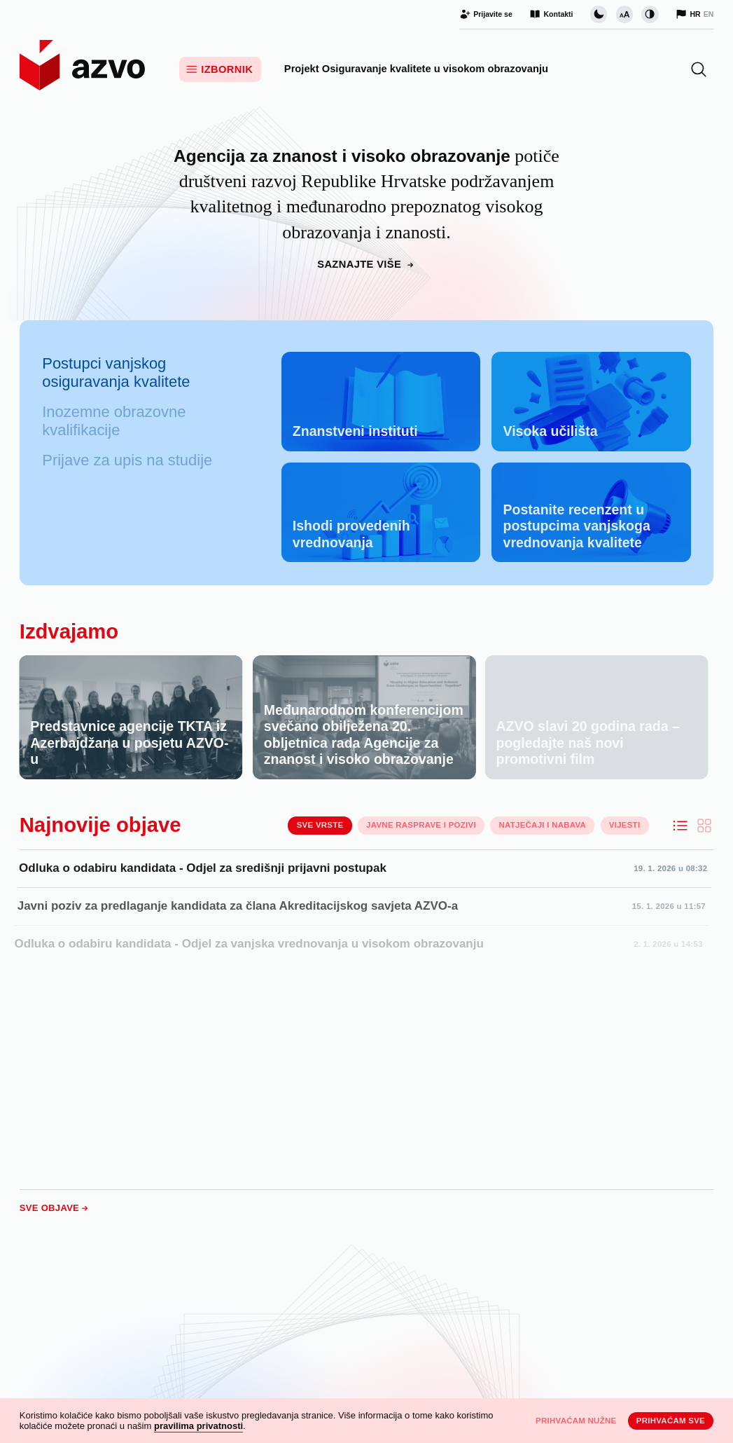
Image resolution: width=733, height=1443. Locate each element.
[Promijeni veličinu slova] (624, 14)
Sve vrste (320, 825)
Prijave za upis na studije (127, 460)
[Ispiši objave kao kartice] (704, 825)
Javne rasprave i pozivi (421, 825)
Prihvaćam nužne (576, 1420)
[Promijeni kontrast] (649, 14)
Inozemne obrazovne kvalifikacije (114, 421)
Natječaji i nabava (543, 825)
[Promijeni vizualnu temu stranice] (598, 14)
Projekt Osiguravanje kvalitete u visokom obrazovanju (416, 68)
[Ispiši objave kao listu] (680, 825)
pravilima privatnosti (198, 1426)
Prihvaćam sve (670, 1420)
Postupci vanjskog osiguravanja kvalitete (116, 372)
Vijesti (625, 825)
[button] (699, 69)
